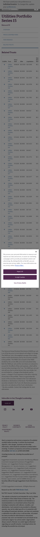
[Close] (36, 251)
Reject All (20, 271)
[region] (20, 268)
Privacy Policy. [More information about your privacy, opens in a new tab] (19, 265)
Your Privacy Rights (20, 283)
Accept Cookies (20, 277)
